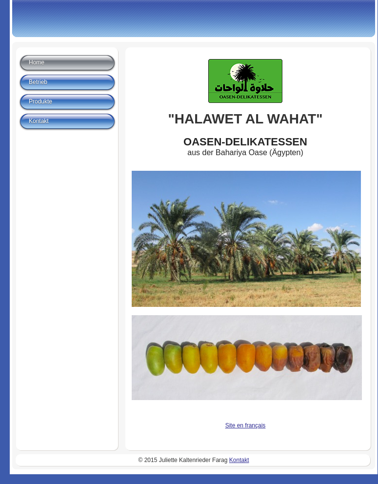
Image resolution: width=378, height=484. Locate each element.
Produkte (40, 101)
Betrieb (38, 82)
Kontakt (39, 121)
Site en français (245, 425)
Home (36, 62)
